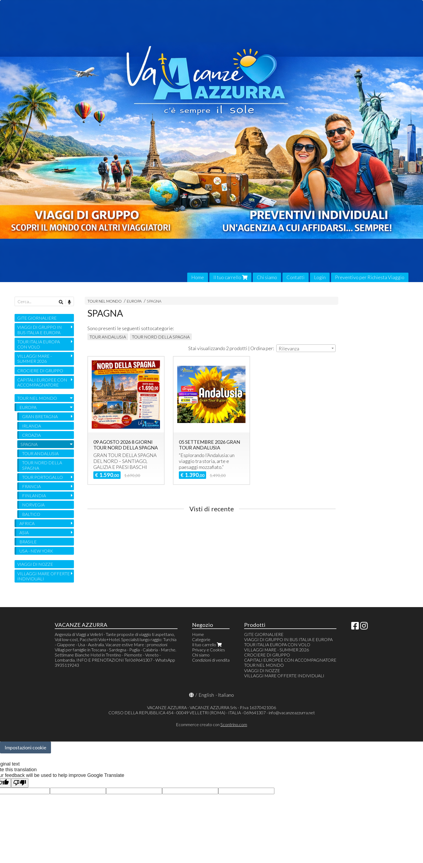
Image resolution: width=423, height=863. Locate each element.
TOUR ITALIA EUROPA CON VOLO (38, 344)
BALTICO (31, 514)
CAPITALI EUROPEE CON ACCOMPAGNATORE (42, 382)
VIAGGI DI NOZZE (35, 564)
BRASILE (28, 541)
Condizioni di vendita (211, 659)
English (206, 695)
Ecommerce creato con (211, 724)
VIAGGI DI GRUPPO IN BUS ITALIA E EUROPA (39, 329)
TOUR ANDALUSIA (108, 336)
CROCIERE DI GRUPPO (40, 370)
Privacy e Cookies (208, 649)
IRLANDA (31, 425)
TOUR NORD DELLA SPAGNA (161, 336)
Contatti (295, 277)
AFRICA (27, 523)
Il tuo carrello (230, 277)
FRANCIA (31, 486)
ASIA (24, 532)
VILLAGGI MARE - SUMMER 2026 (34, 358)
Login (320, 277)
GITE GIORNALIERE (37, 317)
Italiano (226, 695)
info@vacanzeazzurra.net (292, 712)
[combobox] (306, 348)
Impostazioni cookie (25, 747)
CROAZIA (31, 435)
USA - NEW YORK (36, 550)
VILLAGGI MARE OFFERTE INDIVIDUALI (43, 576)
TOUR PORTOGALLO (42, 477)
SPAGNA (154, 301)
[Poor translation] (19, 783)
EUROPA (134, 301)
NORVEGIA (33, 504)
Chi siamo (267, 277)
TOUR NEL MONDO (104, 301)
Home (197, 277)
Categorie (201, 639)
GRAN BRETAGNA (40, 416)
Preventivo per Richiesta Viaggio (369, 277)
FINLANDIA (34, 495)
